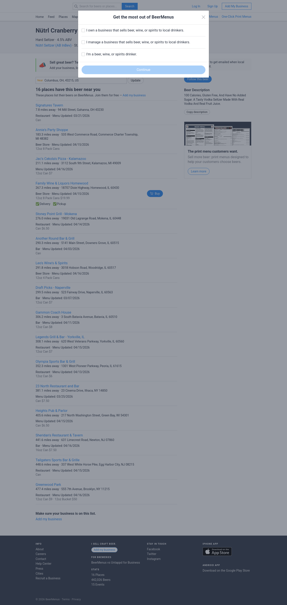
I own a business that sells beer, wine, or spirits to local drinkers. (135, 30)
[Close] (203, 17)
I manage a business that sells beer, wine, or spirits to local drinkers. (138, 42)
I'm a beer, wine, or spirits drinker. (111, 54)
